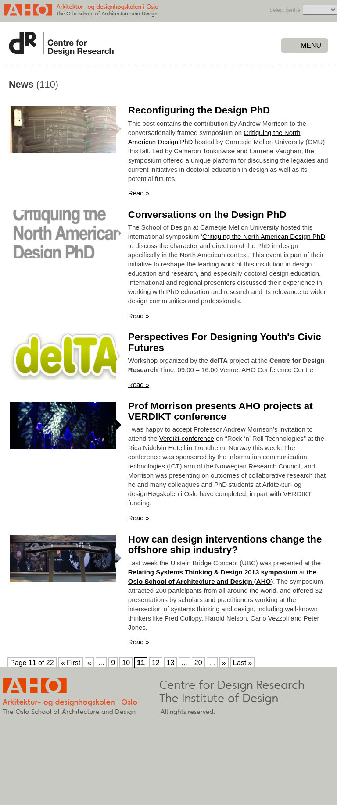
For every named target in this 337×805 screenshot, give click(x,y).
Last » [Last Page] (242, 663)
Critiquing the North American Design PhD (263, 236)
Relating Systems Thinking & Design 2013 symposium (213, 572)
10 (126, 663)
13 (171, 663)
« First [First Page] (70, 663)
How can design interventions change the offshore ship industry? (225, 545)
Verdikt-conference (186, 438)
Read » (138, 193)
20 (198, 663)
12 (156, 663)
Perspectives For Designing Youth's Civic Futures (224, 342)
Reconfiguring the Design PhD (199, 110)
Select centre (284, 10)
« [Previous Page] (89, 663)
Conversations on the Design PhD (207, 214)
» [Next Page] (224, 663)
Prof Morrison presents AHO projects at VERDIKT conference (220, 411)
